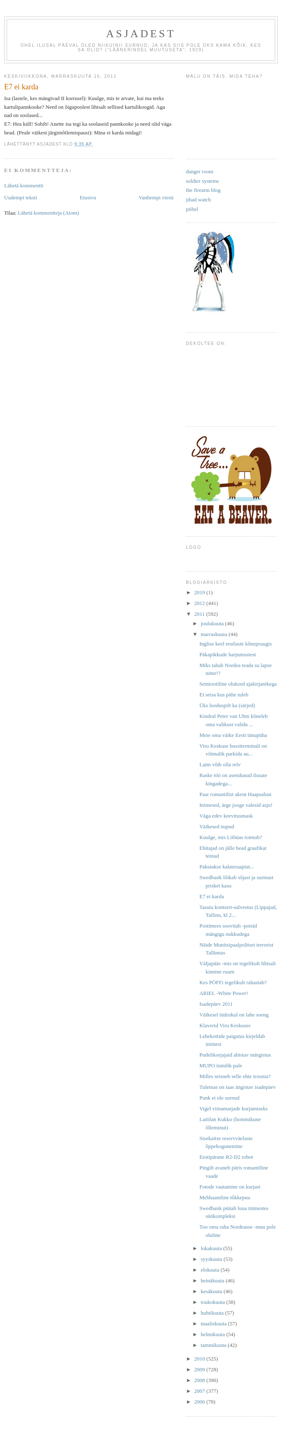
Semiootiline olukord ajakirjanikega (237, 684)
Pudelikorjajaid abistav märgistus (235, 1055)
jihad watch (198, 199)
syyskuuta (212, 1259)
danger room (199, 171)
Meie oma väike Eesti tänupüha (233, 735)
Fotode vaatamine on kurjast (229, 1187)
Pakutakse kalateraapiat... (226, 866)
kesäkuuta (212, 1291)
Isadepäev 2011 (216, 1004)
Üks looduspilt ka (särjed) (227, 705)
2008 (200, 1380)
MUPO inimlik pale (220, 1065)
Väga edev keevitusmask (225, 816)
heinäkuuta (213, 1280)
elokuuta (211, 1270)
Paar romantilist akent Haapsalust (235, 794)
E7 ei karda (211, 896)
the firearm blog (203, 190)
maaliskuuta (214, 1323)
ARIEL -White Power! (223, 993)
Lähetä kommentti (23, 185)
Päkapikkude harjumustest (227, 654)
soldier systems (202, 181)
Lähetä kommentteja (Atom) (48, 213)
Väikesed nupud (216, 826)
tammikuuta (214, 1345)
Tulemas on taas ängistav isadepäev (237, 1087)
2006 (200, 1402)
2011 (200, 614)
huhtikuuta (213, 1313)
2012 (200, 603)
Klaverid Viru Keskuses (224, 1025)
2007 (200, 1391)
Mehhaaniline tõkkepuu (224, 1197)
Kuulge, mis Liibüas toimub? (230, 837)
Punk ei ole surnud (219, 1098)
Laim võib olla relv (220, 764)
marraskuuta (215, 634)
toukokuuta (213, 1302)
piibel (192, 209)
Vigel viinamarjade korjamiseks (233, 1108)
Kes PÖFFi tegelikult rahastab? (233, 982)
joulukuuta (213, 623)
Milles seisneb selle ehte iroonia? (235, 1076)
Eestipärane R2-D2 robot (226, 1157)
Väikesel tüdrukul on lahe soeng (234, 1015)
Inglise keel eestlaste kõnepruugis (235, 644)
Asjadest (141, 34)
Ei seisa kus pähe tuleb (223, 694)
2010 (200, 1359)
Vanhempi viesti (156, 197)
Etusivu (88, 197)
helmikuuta (213, 1334)
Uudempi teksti (20, 197)
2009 (200, 1369)
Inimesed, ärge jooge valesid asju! (235, 805)
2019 (200, 592)
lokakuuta (212, 1248)
